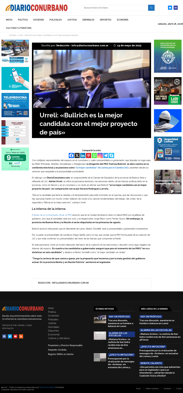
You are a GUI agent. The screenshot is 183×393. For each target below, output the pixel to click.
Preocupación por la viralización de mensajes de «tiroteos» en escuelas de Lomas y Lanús (158, 353)
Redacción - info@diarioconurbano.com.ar (82, 45)
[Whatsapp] (94, 155)
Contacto (167, 388)
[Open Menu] (176, 8)
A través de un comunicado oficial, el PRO (52, 215)
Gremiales (88, 20)
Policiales (55, 20)
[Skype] (111, 155)
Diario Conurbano (47, 387)
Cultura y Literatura (18, 28)
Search (151, 8)
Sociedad (38, 20)
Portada (12, 35)
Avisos (179, 388)
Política (23, 20)
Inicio (9, 20)
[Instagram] (100, 155)
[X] (77, 155)
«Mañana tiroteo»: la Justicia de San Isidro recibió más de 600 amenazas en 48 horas (159, 337)
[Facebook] (71, 155)
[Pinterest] (88, 155)
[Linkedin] (82, 155)
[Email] (170, 8)
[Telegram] (105, 155)
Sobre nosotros (152, 388)
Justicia (72, 20)
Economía (122, 20)
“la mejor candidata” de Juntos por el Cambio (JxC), (102, 167)
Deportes (105, 20)
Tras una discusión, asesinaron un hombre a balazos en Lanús (120, 323)
